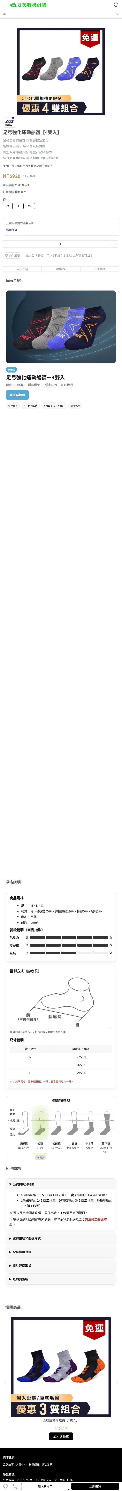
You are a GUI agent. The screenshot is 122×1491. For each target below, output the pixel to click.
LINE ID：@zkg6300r (66, 1432)
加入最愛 (12, 255)
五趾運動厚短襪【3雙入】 (35, 1368)
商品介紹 (22, 269)
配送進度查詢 (22, 1252)
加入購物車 (45, 1486)
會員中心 (21, 1412)
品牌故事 (8, 1412)
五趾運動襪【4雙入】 (87, 1368)
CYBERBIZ (93, 1476)
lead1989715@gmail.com (33, 1432)
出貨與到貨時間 (23, 1184)
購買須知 (34, 1412)
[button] (116, 1356)
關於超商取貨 (22, 1265)
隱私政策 (47, 1412)
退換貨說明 (20, 1279)
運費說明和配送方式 (27, 1238)
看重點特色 (17, 394)
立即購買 (95, 1486)
